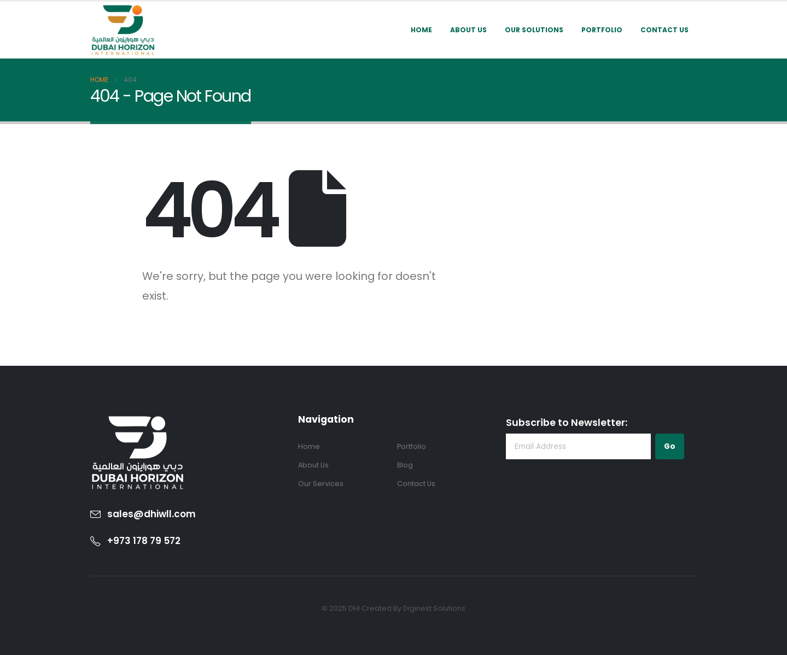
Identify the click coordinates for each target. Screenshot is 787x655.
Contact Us (664, 29)
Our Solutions (534, 29)
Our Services (320, 483)
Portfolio (601, 29)
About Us (468, 29)
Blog (405, 465)
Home (421, 29)
